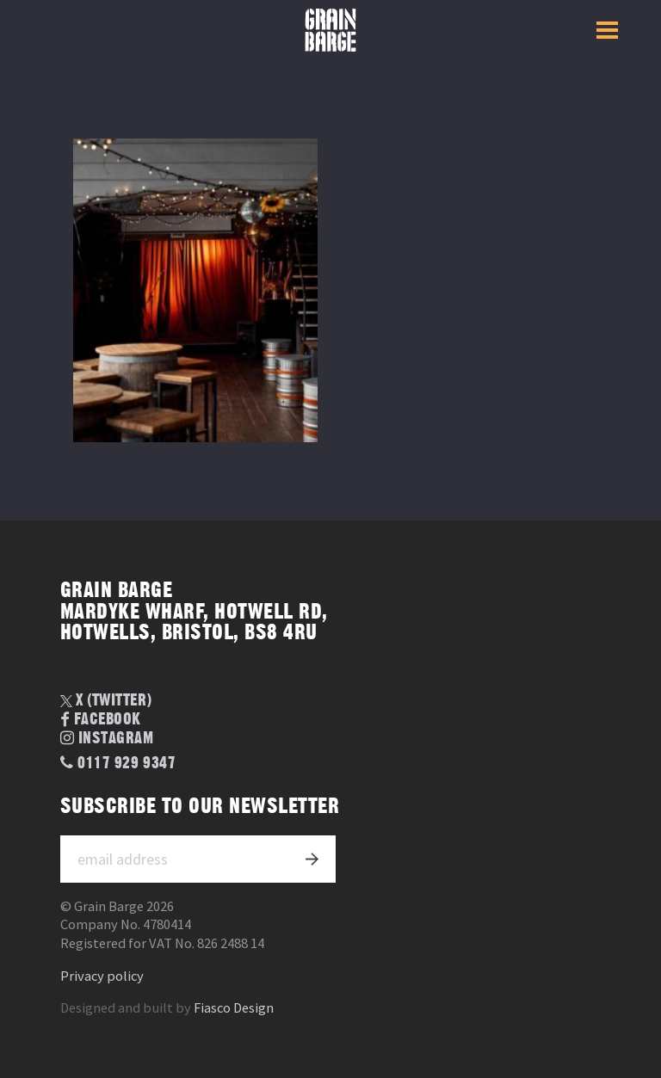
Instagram (107, 738)
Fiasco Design (234, 1008)
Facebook (100, 720)
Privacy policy (102, 976)
